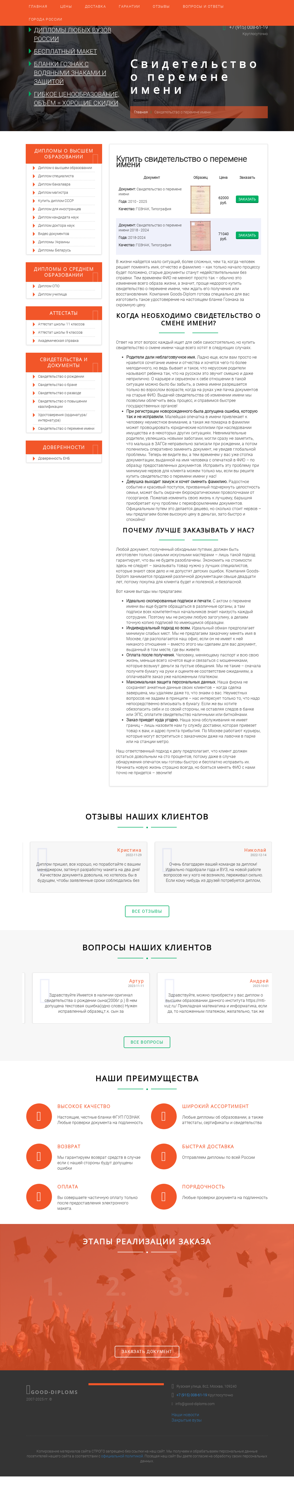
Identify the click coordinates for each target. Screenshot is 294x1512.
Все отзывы (147, 911)
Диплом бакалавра (54, 184)
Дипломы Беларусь (54, 250)
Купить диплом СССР (56, 201)
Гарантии (129, 6)
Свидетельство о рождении (61, 376)
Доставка (95, 6)
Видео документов (53, 234)
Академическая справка (58, 341)
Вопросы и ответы (203, 6)
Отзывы (161, 6)
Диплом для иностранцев (59, 209)
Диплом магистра (53, 192)
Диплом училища (52, 294)
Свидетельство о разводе (59, 393)
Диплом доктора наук (56, 225)
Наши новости (185, 1414)
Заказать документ (147, 1351)
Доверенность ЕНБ (54, 458)
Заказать (247, 199)
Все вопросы (147, 1042)
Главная (38, 6)
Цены (66, 6)
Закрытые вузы (187, 1420)
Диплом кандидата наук (58, 217)
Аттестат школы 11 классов (61, 324)
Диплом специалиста (56, 176)
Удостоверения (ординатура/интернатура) (62, 417)
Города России (46, 19)
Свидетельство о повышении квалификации (62, 404)
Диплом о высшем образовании (65, 168)
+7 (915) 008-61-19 (248, 27)
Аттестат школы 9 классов (60, 332)
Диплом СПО (48, 286)
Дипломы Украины (54, 242)
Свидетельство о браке (57, 385)
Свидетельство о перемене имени (66, 428)
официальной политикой (122, 1456)
